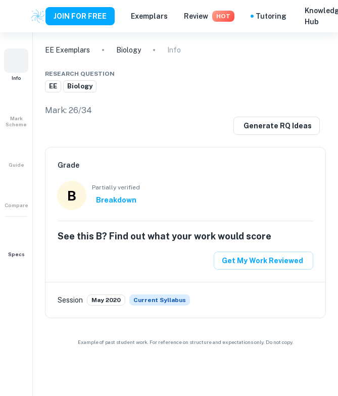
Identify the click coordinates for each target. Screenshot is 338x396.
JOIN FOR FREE (80, 16)
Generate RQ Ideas (278, 126)
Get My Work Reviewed (262, 261)
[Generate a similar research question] (276, 126)
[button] (16, 64)
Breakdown (116, 200)
